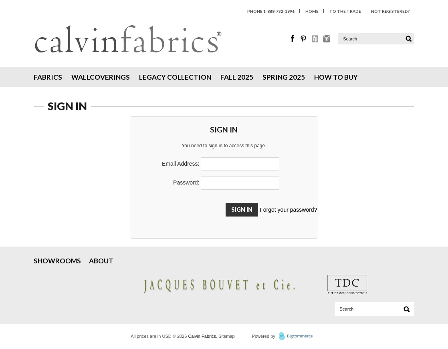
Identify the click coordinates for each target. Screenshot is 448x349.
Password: (186, 182)
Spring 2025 (283, 77)
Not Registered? (390, 11)
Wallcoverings (100, 77)
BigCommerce (298, 336)
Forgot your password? (288, 210)
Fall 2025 (236, 77)
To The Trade (345, 11)
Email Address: (180, 163)
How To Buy (336, 77)
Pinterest (304, 38)
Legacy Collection (175, 77)
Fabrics (48, 77)
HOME (312, 11)
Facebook (293, 38)
